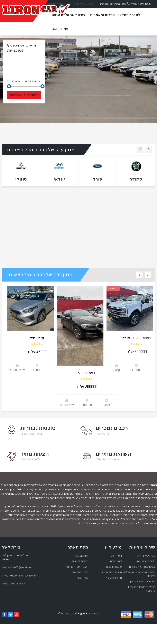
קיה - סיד (37, 338)
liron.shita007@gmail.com (113, 4)
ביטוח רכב (116, 555)
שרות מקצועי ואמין (145, 561)
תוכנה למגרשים (80, 572)
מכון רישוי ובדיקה (146, 555)
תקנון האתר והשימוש (77, 567)
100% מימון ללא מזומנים (142, 567)
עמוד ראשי (82, 578)
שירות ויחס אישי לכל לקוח (141, 581)
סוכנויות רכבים (114, 567)
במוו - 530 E (87, 373)
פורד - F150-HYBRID (136, 338)
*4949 (134, 4)
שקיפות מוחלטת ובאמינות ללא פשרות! (139, 574)
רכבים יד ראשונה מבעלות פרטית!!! (141, 588)
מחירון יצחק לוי (114, 578)
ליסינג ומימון (115, 561)
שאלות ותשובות (80, 561)
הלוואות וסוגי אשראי (111, 572)
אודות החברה (81, 555)
